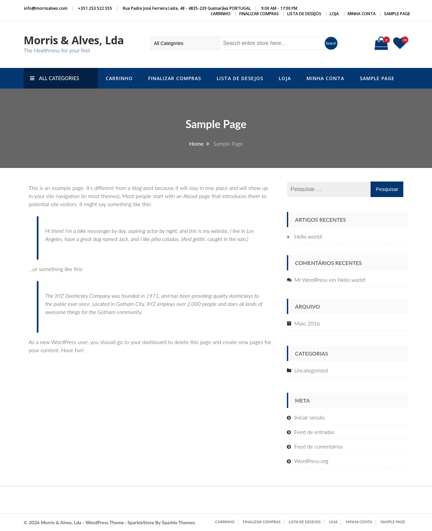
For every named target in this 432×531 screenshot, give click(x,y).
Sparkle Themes (178, 522)
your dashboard (149, 342)
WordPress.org (311, 461)
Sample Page (397, 14)
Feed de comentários (318, 446)
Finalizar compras (259, 14)
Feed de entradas (314, 432)
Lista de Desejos (304, 14)
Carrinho (221, 14)
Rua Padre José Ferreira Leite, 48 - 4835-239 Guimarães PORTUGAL (187, 8)
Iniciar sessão (309, 417)
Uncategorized (311, 370)
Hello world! (308, 236)
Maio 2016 (307, 323)
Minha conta (362, 14)
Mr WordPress (310, 279)
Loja (334, 14)
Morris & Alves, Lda (74, 40)
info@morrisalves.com (46, 8)
